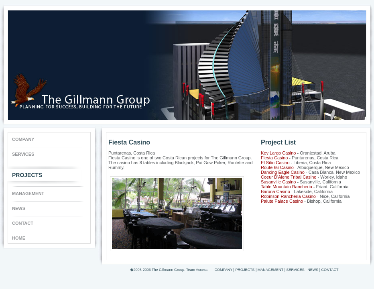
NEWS (18, 208)
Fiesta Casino (274, 157)
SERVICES (23, 154)
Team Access (196, 270)
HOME (18, 238)
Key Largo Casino (278, 153)
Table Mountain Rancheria (286, 186)
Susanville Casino (278, 181)
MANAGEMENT (28, 193)
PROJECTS (27, 173)
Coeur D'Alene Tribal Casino (288, 177)
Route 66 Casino (277, 167)
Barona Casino (275, 191)
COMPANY (23, 139)
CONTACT (22, 223)
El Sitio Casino (275, 162)
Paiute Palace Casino (282, 201)
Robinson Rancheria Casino (288, 196)
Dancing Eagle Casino (283, 172)
